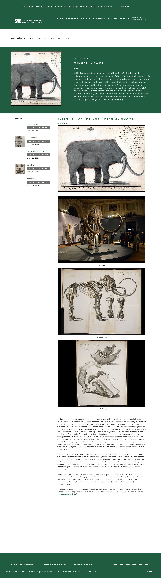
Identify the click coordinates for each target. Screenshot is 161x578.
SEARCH (124, 19)
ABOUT (59, 19)
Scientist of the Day (46, 38)
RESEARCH (72, 19)
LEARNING (99, 19)
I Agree (150, 571)
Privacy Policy (92, 571)
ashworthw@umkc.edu (68, 494)
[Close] (156, 6)
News (32, 38)
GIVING (112, 19)
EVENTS (86, 19)
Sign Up (125, 6)
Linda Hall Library (18, 38)
